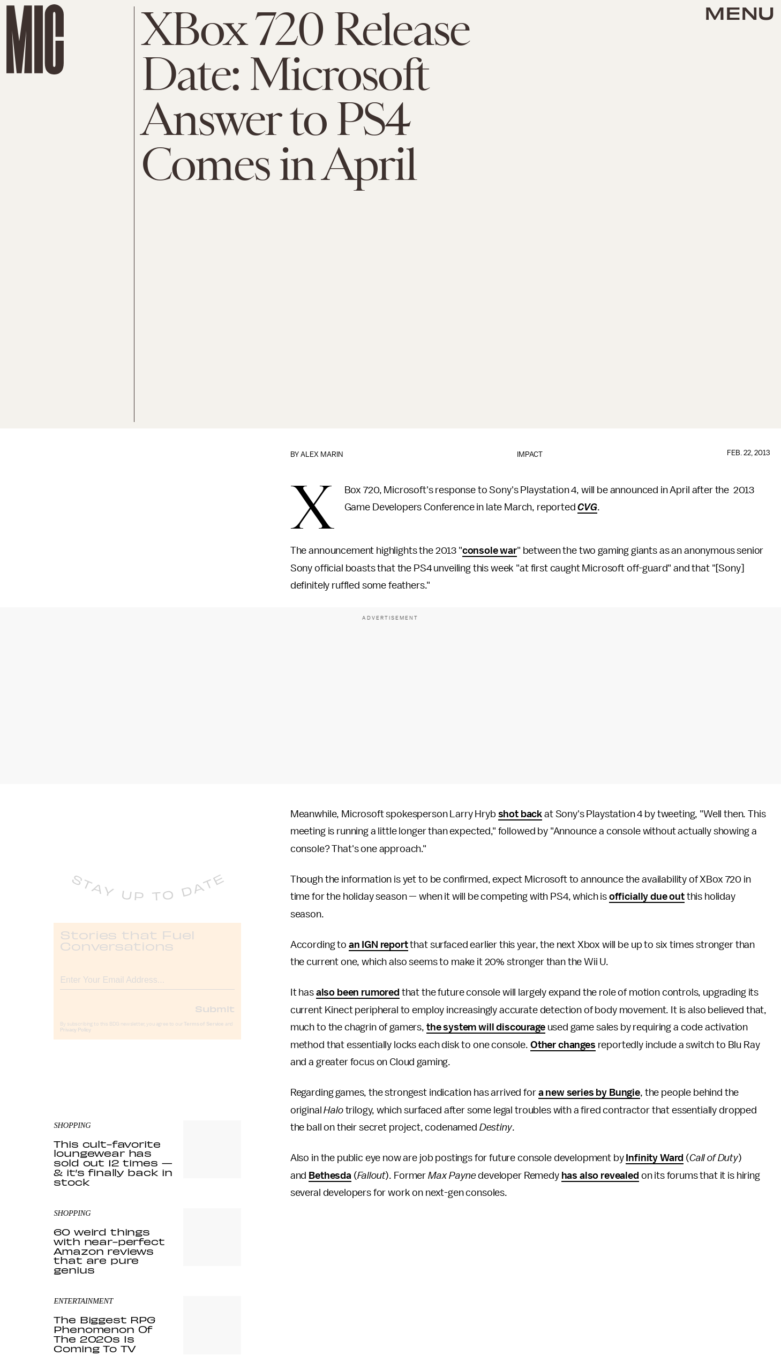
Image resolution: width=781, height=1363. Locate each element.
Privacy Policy (75, 1039)
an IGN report (378, 944)
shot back (520, 814)
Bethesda (330, 1175)
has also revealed (600, 1175)
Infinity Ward (655, 1158)
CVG (587, 507)
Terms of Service (203, 1033)
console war (489, 550)
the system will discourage (485, 1027)
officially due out (647, 896)
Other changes (563, 1045)
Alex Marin (322, 454)
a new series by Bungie (589, 1092)
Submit (215, 1017)
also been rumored (358, 992)
